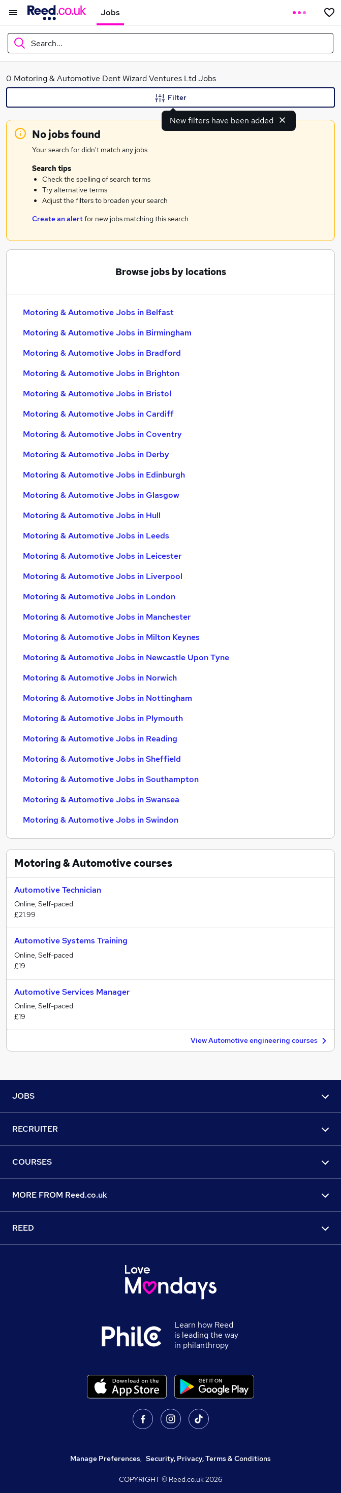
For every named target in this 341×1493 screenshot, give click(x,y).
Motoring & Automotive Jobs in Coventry (102, 434)
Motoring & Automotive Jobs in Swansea (101, 799)
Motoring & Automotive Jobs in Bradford (102, 353)
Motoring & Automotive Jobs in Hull (92, 515)
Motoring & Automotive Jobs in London (99, 596)
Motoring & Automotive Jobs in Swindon (100, 820)
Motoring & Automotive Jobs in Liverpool (102, 576)
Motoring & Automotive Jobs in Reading (100, 738)
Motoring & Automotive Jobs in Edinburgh (104, 474)
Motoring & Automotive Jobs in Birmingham (107, 332)
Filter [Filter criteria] (171, 98)
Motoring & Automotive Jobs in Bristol (97, 393)
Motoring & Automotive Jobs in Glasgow (101, 495)
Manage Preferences (105, 1458)
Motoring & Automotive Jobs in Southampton (111, 779)
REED (170, 1228)
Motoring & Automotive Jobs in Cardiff (98, 414)
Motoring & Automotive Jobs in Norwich (100, 677)
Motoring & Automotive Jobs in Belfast (98, 312)
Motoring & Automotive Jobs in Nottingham (107, 698)
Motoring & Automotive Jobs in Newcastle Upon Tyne (126, 657)
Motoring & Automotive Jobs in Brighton (101, 373)
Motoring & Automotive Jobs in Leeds (96, 535)
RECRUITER (170, 1129)
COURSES (170, 1162)
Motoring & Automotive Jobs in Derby (96, 454)
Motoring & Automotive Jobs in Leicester (102, 556)
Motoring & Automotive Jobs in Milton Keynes (111, 637)
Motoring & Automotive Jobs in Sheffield (102, 759)
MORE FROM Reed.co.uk (170, 1195)
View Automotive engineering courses (260, 1041)
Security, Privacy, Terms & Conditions (208, 1458)
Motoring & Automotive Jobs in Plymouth (103, 718)
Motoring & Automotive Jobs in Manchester (107, 617)
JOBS (170, 1096)
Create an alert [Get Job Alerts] (57, 218)
